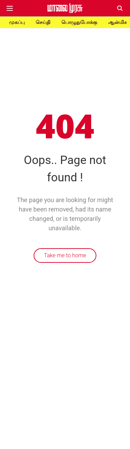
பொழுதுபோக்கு (79, 22)
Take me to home (65, 255)
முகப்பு (17, 22)
